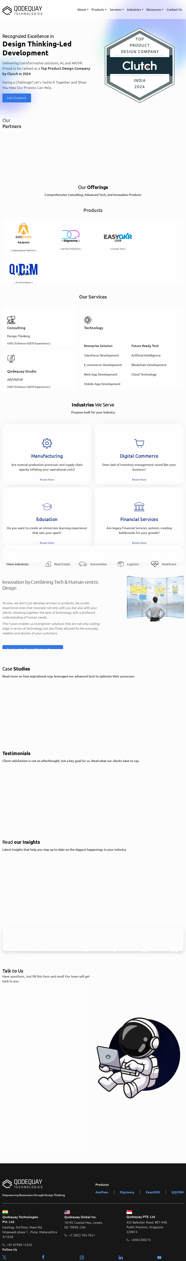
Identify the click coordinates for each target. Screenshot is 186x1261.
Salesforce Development (101, 324)
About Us (127, 1252)
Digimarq (127, 1160)
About (81, 9)
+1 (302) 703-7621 (82, 1203)
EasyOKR (153, 1160)
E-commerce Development (103, 333)
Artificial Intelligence (146, 324)
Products (98, 9)
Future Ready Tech (145, 314)
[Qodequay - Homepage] (22, 9)
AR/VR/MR (15, 348)
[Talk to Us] (47, 1035)
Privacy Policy (174, 1252)
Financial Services (139, 487)
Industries (134, 9)
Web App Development (100, 343)
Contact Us (174, 9)
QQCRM (177, 1160)
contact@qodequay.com (22, 1234)
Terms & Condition (149, 1252)
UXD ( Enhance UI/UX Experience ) (28, 311)
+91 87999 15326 (19, 1213)
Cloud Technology (144, 343)
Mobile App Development (102, 352)
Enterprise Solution (98, 314)
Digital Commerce (139, 424)
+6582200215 (141, 1208)
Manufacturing (47, 424)
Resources (154, 9)
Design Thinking (18, 304)
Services (115, 9)
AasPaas (101, 1160)
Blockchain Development (148, 333)
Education (47, 487)
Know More (47, 447)
